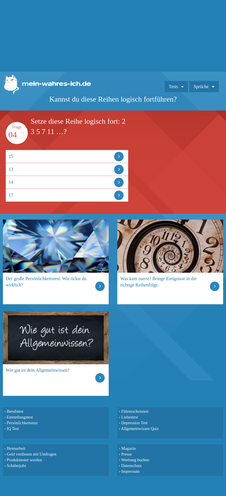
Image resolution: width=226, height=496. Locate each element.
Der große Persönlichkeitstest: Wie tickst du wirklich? (46, 281)
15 (11, 156)
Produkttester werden (24, 460)
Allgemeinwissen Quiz (140, 428)
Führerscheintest (135, 411)
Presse (126, 454)
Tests (173, 86)
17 (11, 195)
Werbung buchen (135, 460)
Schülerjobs (16, 465)
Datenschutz (131, 465)
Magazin (128, 448)
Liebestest (129, 417)
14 (11, 182)
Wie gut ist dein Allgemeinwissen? (37, 370)
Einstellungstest (20, 417)
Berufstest (15, 411)
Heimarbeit (16, 448)
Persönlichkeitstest (22, 423)
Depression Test (134, 423)
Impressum (130, 471)
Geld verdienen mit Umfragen (31, 454)
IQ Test (13, 428)
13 (11, 169)
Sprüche (201, 86)
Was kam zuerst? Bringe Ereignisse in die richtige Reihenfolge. (158, 281)
